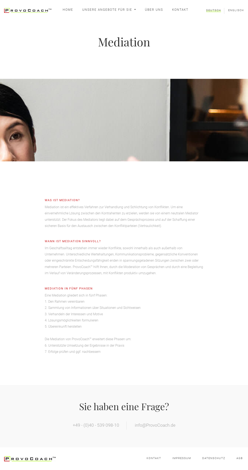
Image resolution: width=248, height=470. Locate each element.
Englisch (236, 10)
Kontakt (180, 10)
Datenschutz (213, 458)
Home (68, 10)
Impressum (181, 458)
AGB (239, 458)
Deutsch (213, 10)
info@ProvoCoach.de (155, 425)
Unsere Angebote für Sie (107, 10)
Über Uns (154, 10)
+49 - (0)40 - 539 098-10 (96, 425)
